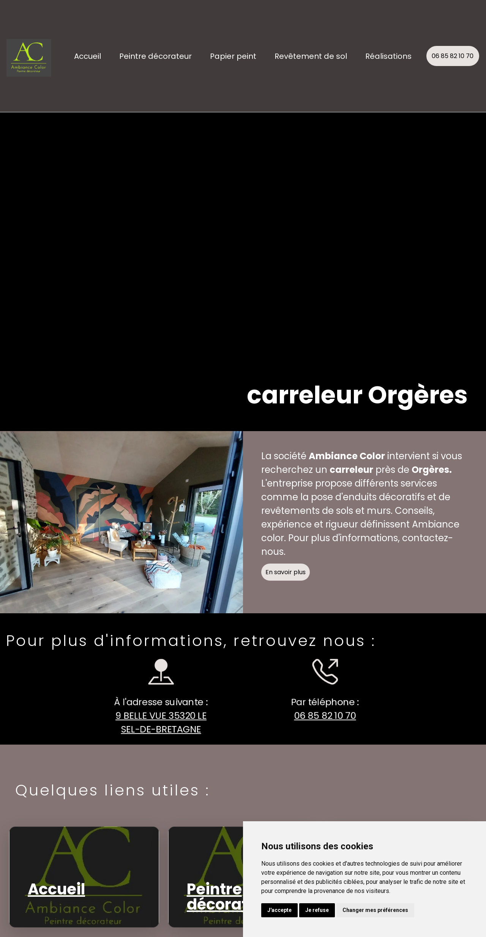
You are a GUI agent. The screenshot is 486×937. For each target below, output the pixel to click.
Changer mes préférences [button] (375, 910)
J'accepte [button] (279, 910)
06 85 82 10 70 (452, 56)
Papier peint (233, 56)
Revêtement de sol (311, 56)
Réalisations (388, 56)
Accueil (87, 56)
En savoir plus (291, 578)
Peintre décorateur (155, 56)
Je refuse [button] (317, 910)
